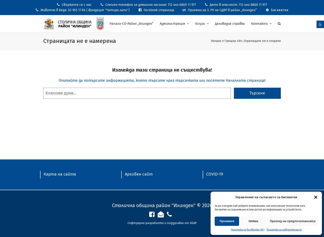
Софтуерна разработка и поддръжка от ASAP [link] (162, 223)
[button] (316, 197)
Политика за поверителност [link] (284, 229)
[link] (320, 24)
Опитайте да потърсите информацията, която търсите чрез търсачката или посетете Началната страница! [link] (162, 80)
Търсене (257, 93)
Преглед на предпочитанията (293, 221)
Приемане (227, 221)
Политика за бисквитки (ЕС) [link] (247, 229)
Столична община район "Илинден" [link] (154, 205)
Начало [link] (216, 41)
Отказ (253, 221)
